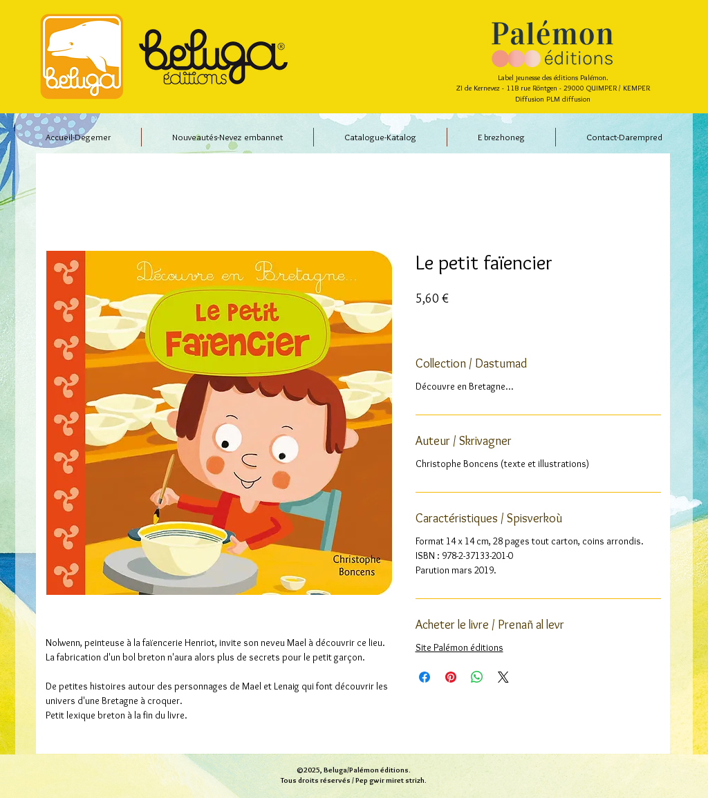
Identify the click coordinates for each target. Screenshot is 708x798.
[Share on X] (503, 677)
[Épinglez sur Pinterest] (450, 677)
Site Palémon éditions (459, 647)
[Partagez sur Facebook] (424, 677)
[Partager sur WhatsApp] (477, 677)
